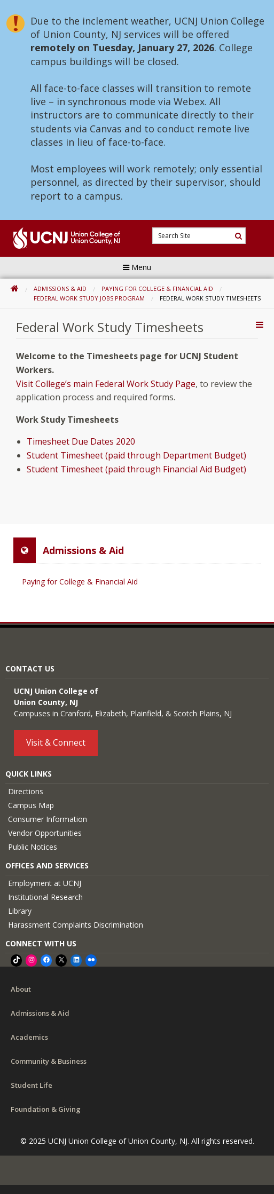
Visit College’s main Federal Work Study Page (105, 384)
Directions (25, 791)
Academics (29, 1037)
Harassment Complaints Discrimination (75, 925)
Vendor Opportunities (45, 833)
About (21, 989)
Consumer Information (47, 819)
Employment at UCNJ (44, 883)
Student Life (31, 1085)
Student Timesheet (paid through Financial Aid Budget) (136, 469)
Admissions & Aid (60, 288)
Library (20, 911)
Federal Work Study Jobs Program (89, 298)
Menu (137, 267)
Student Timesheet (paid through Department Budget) (136, 455)
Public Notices (32, 847)
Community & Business (49, 1061)
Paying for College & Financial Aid (157, 288)
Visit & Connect (55, 742)
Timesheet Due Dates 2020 (81, 441)
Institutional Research (45, 897)
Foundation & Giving (46, 1109)
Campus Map (31, 805)
